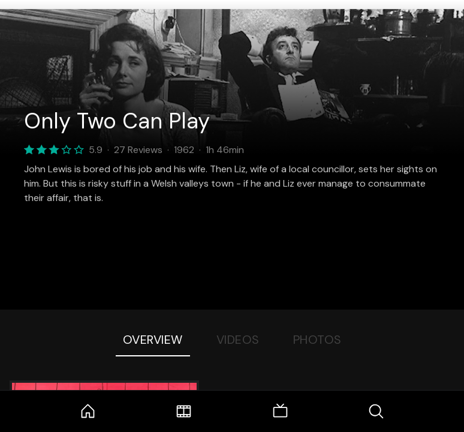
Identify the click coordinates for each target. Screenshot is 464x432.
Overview (153, 339)
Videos (238, 339)
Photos (317, 339)
